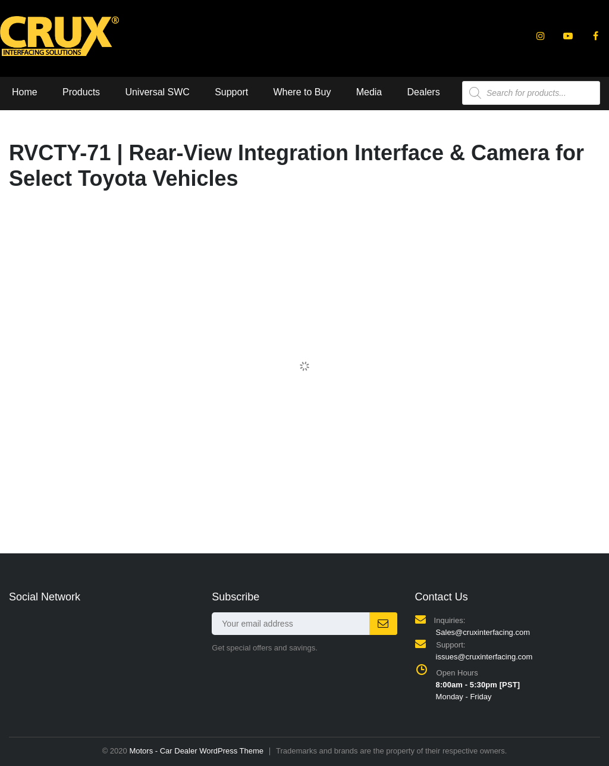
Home (24, 92)
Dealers (423, 92)
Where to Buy (302, 92)
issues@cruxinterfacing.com (484, 656)
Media (369, 92)
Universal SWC (157, 92)
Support (231, 92)
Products (81, 92)
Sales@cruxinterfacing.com (483, 632)
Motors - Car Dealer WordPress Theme (196, 750)
